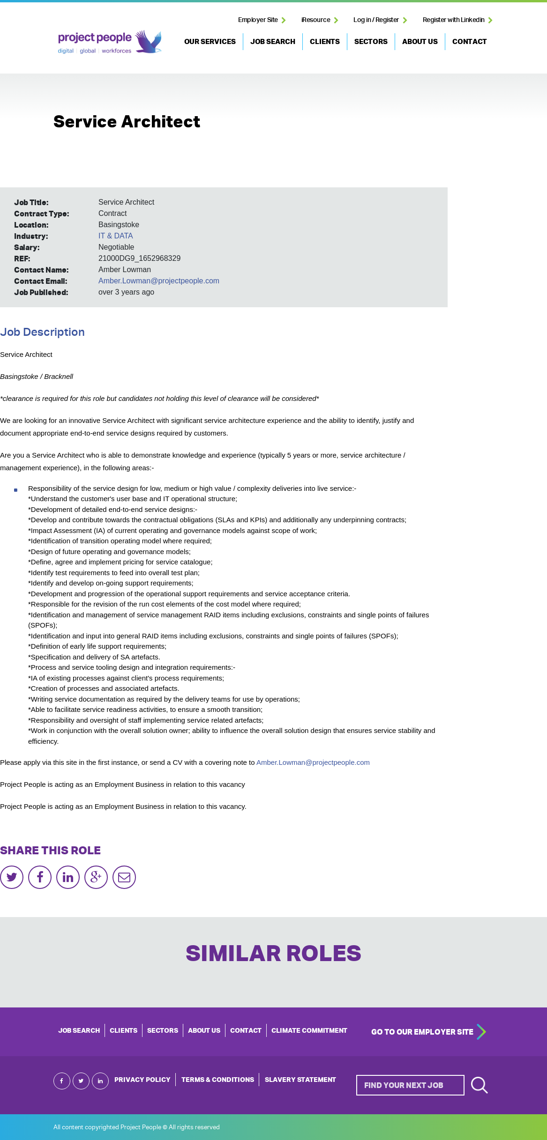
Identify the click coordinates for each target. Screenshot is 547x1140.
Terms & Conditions (217, 1079)
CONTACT (469, 41)
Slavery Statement (300, 1079)
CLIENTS (325, 41)
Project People (109, 42)
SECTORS (371, 41)
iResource (315, 19)
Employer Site (258, 19)
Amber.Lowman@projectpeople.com (158, 281)
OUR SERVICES (210, 41)
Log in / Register (376, 19)
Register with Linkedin (454, 19)
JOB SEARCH (272, 41)
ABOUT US (420, 41)
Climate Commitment (309, 1030)
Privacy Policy (142, 1079)
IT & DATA (115, 236)
